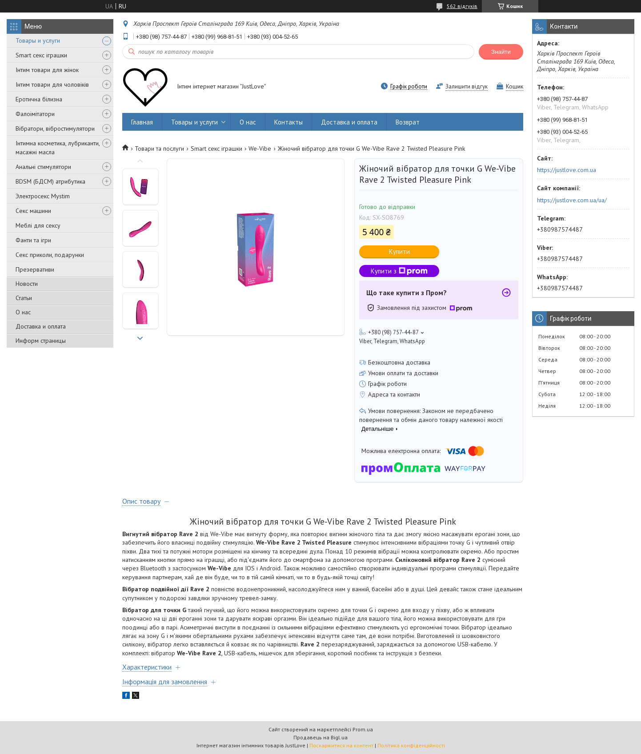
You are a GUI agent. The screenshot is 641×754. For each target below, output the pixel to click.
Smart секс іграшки (41, 55)
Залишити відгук (466, 86)
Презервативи (35, 269)
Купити (399, 251)
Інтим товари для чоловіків (52, 84)
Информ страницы (41, 341)
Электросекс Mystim (43, 196)
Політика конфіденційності (411, 745)
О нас (23, 312)
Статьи (24, 298)
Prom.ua (363, 729)
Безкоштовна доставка (399, 362)
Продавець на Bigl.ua (320, 737)
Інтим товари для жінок (47, 70)
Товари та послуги (159, 148)
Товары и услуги (38, 40)
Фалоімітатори (35, 114)
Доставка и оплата (41, 326)
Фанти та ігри (33, 240)
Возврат (408, 122)
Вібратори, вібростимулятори (55, 128)
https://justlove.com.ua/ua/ (572, 200)
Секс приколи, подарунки (50, 255)
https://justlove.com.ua (566, 170)
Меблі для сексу (38, 225)
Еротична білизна (39, 99)
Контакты (288, 122)
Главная (142, 122)
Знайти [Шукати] (501, 51)
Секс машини (33, 211)
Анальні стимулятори (43, 167)
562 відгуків (462, 6)
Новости (27, 284)
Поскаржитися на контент (341, 745)
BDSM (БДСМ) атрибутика (50, 181)
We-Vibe (259, 148)
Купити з (399, 271)
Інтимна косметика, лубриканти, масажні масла (58, 147)
